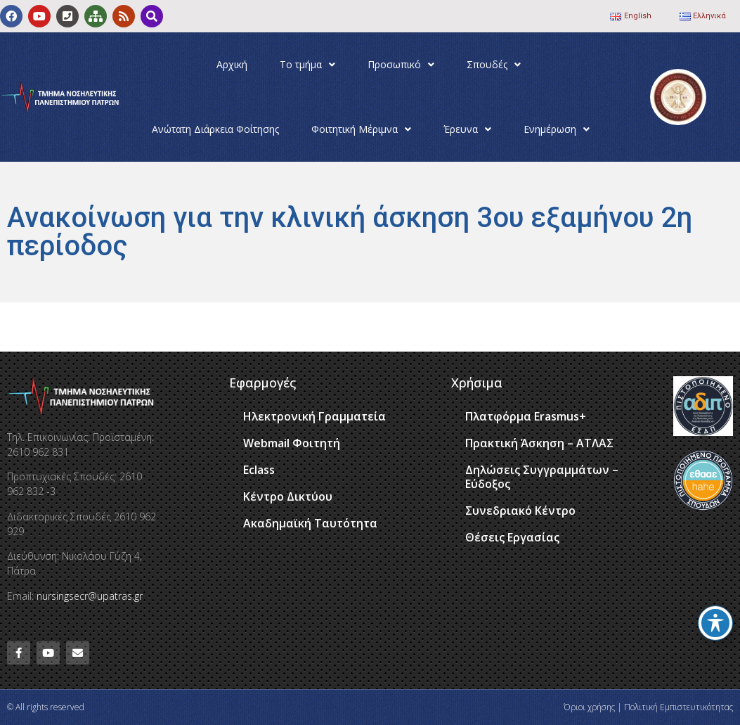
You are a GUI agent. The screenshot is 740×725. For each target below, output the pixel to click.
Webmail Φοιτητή (291, 443)
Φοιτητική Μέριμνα (361, 129)
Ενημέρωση (557, 129)
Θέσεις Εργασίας (512, 537)
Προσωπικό (401, 65)
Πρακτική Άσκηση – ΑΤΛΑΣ (539, 443)
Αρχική (231, 64)
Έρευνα (467, 129)
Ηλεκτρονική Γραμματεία (314, 416)
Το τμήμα (307, 65)
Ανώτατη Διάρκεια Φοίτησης (215, 129)
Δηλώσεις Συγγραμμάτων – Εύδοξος (541, 477)
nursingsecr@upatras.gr (90, 596)
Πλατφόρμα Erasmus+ (525, 416)
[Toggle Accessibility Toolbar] (715, 623)
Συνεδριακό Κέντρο (520, 510)
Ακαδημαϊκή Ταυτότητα (310, 523)
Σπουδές (494, 65)
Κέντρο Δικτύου (287, 496)
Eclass (259, 469)
